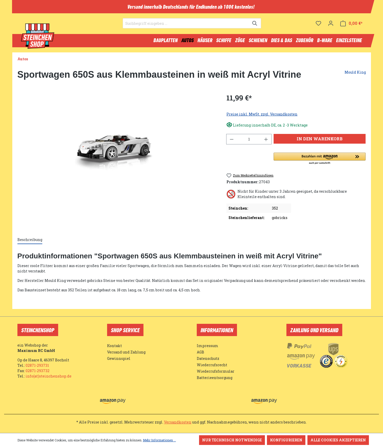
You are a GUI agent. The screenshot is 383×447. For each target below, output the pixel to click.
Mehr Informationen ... (159, 440)
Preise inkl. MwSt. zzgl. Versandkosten (261, 116)
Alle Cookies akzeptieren (338, 440)
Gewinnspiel (118, 358)
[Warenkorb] (351, 27)
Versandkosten (177, 422)
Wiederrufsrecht (212, 364)
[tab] (29, 242)
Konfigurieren (286, 440)
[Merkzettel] (318, 27)
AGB (200, 352)
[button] (320, 161)
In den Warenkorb (320, 141)
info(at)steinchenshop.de (48, 376)
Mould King (355, 74)
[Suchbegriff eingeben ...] (186, 27)
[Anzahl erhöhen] (266, 141)
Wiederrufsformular (215, 371)
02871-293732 (37, 370)
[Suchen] (255, 27)
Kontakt (114, 345)
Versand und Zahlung (126, 352)
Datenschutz (208, 358)
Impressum (207, 345)
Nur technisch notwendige (232, 440)
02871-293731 (37, 365)
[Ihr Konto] (331, 27)
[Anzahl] (249, 141)
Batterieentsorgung (214, 377)
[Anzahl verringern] (231, 141)
